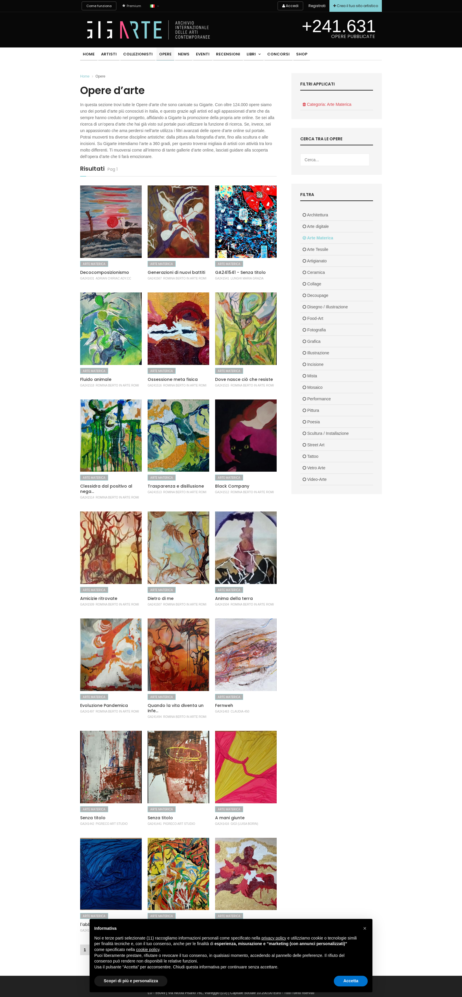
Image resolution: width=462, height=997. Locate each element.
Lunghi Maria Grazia (247, 278)
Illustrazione (316, 353)
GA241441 (155, 823)
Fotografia (314, 330)
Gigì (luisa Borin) (244, 823)
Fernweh (224, 705)
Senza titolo (92, 818)
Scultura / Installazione (326, 433)
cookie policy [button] (147, 949)
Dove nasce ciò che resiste (244, 379)
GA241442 (87, 823)
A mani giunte (230, 818)
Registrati (315, 5)
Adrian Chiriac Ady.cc (113, 278)
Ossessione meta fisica (173, 379)
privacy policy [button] (273, 938)
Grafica (312, 341)
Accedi (288, 5)
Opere (161, 54)
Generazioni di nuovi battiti (176, 272)
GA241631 (87, 278)
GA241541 (222, 278)
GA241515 (222, 385)
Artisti (107, 54)
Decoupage (316, 295)
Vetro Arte (314, 467)
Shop (290, 54)
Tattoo (311, 456)
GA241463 (222, 711)
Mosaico (313, 387)
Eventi (196, 54)
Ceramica (314, 272)
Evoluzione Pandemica (104, 705)
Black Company (232, 486)
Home (88, 54)
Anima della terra (234, 598)
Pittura (311, 410)
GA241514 (87, 497)
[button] (364, 928)
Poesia (311, 421)
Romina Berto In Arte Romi (185, 278)
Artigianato (315, 261)
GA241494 (155, 716)
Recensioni (220, 54)
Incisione (313, 364)
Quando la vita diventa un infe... (176, 708)
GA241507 (155, 604)
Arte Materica (94, 264)
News (178, 54)
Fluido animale (95, 379)
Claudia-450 (240, 711)
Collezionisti (135, 54)
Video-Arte (315, 479)
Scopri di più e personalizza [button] (131, 980)
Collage (312, 284)
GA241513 (155, 492)
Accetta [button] (350, 980)
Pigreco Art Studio (112, 823)
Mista (310, 376)
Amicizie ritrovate (98, 598)
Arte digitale (316, 226)
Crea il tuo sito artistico (355, 5)
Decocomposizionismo (104, 272)
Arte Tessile (315, 249)
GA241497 (87, 711)
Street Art (313, 444)
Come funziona (99, 6)
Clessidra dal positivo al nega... (106, 488)
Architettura (315, 215)
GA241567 (155, 278)
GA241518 (87, 385)
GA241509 (87, 604)
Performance (317, 399)
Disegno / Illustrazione (325, 307)
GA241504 (222, 604)
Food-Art (313, 318)
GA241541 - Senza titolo (240, 272)
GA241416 (222, 823)
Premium (131, 6)
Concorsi (268, 54)
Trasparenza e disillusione (176, 486)
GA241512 (222, 492)
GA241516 (155, 385)
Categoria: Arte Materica (327, 104)
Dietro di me (161, 598)
